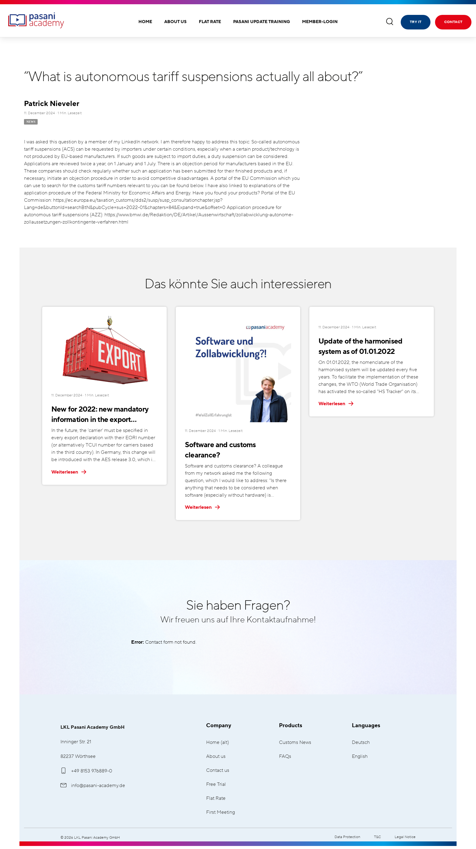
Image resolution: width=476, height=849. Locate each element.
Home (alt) (217, 742)
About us (175, 22)
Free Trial (216, 784)
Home (145, 22)
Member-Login (320, 22)
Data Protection (347, 837)
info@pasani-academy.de (92, 785)
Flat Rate (210, 22)
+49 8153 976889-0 (86, 771)
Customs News (295, 742)
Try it (415, 22)
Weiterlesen (69, 472)
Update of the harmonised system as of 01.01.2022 (370, 346)
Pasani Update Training (261, 22)
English (360, 756)
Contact (453, 22)
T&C (377, 837)
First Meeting (220, 812)
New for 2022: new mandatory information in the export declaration (98, 415)
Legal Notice (405, 837)
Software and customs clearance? (237, 445)
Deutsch (361, 742)
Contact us (217, 770)
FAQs (285, 756)
